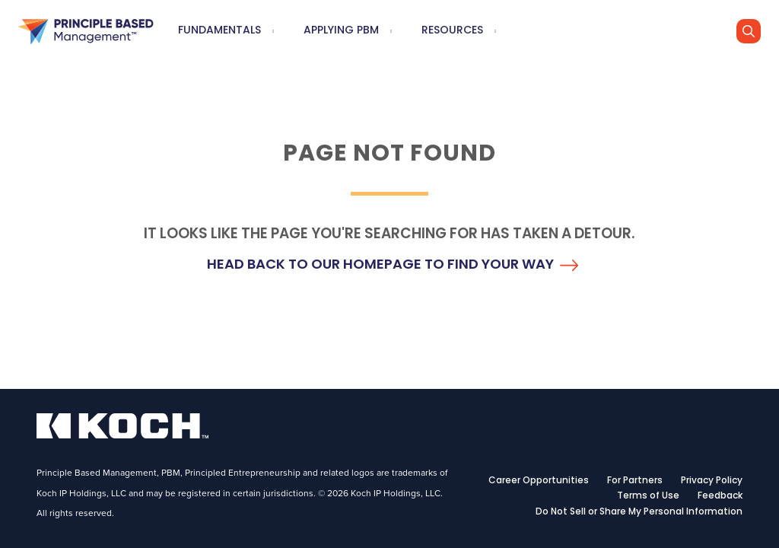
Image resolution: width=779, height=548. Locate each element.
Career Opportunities (538, 481)
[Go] (748, 31)
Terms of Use (648, 496)
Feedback (720, 496)
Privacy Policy (711, 481)
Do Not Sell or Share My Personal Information (639, 512)
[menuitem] (273, 32)
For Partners (635, 481)
